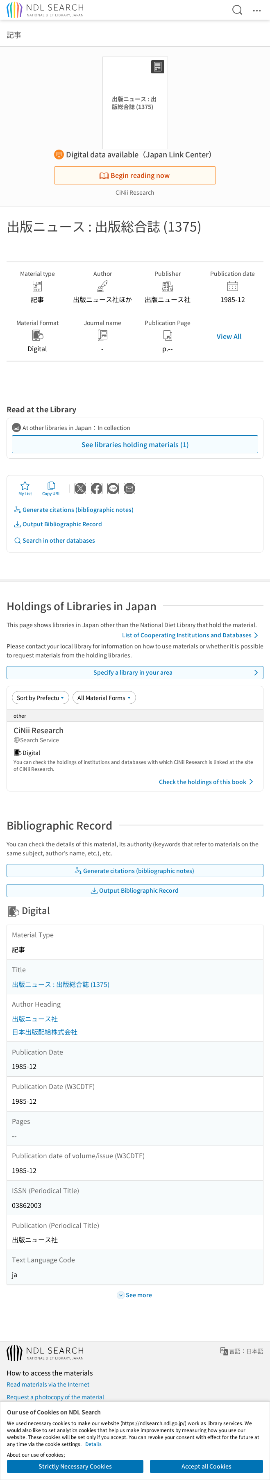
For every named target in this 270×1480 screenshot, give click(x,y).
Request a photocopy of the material (55, 1397)
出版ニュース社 (35, 1018)
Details (93, 1443)
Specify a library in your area (177, 672)
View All (229, 336)
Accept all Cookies (206, 1466)
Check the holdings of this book (207, 782)
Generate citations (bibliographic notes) (74, 509)
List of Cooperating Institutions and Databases (191, 635)
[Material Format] (104, 697)
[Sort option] (40, 697)
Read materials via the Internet (48, 1384)
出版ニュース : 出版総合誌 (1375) (60, 984)
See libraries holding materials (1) (135, 444)
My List (25, 488)
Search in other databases (54, 540)
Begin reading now (134, 175)
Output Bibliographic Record (58, 524)
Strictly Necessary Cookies (75, 1466)
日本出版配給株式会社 (44, 1032)
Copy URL (51, 488)
